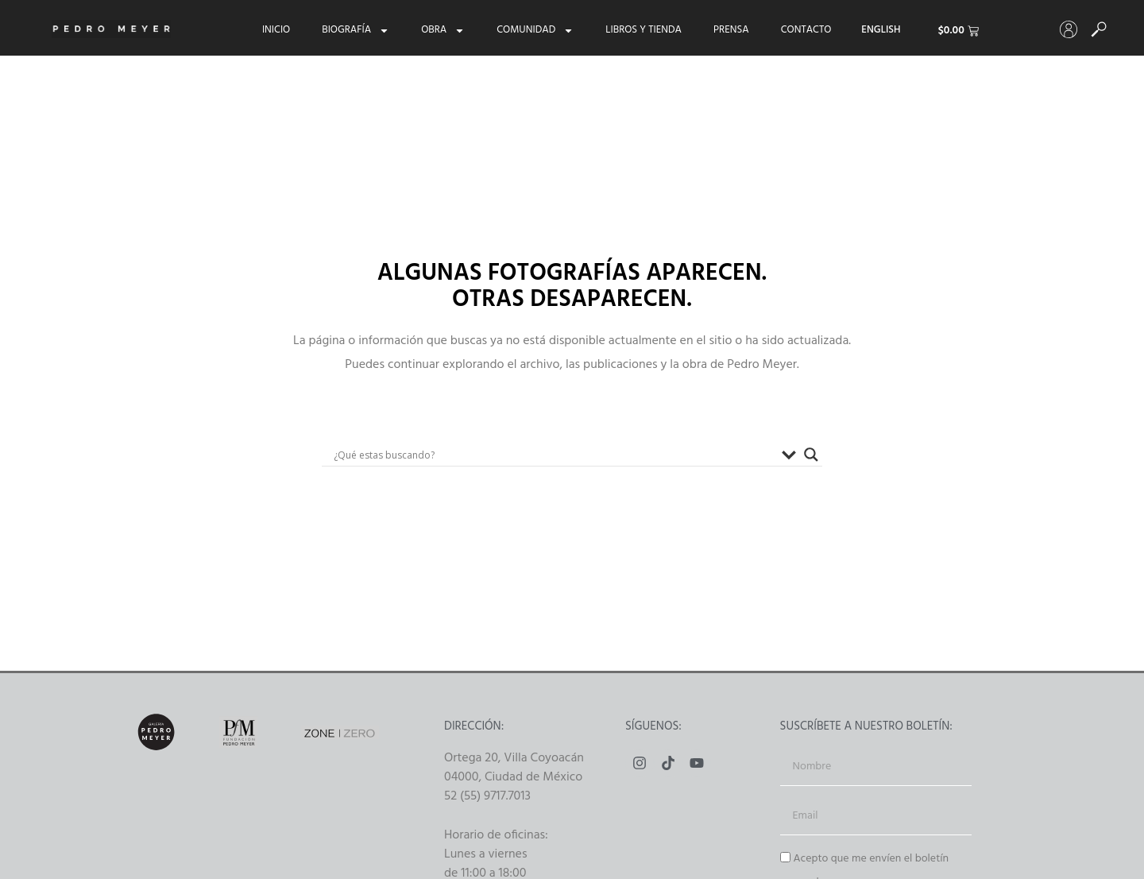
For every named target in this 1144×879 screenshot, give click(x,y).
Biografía (355, 30)
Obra (443, 30)
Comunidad (535, 30)
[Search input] (554, 454)
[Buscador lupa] (811, 454)
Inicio (276, 30)
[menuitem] (880, 30)
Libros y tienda (643, 30)
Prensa (731, 30)
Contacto (806, 30)
